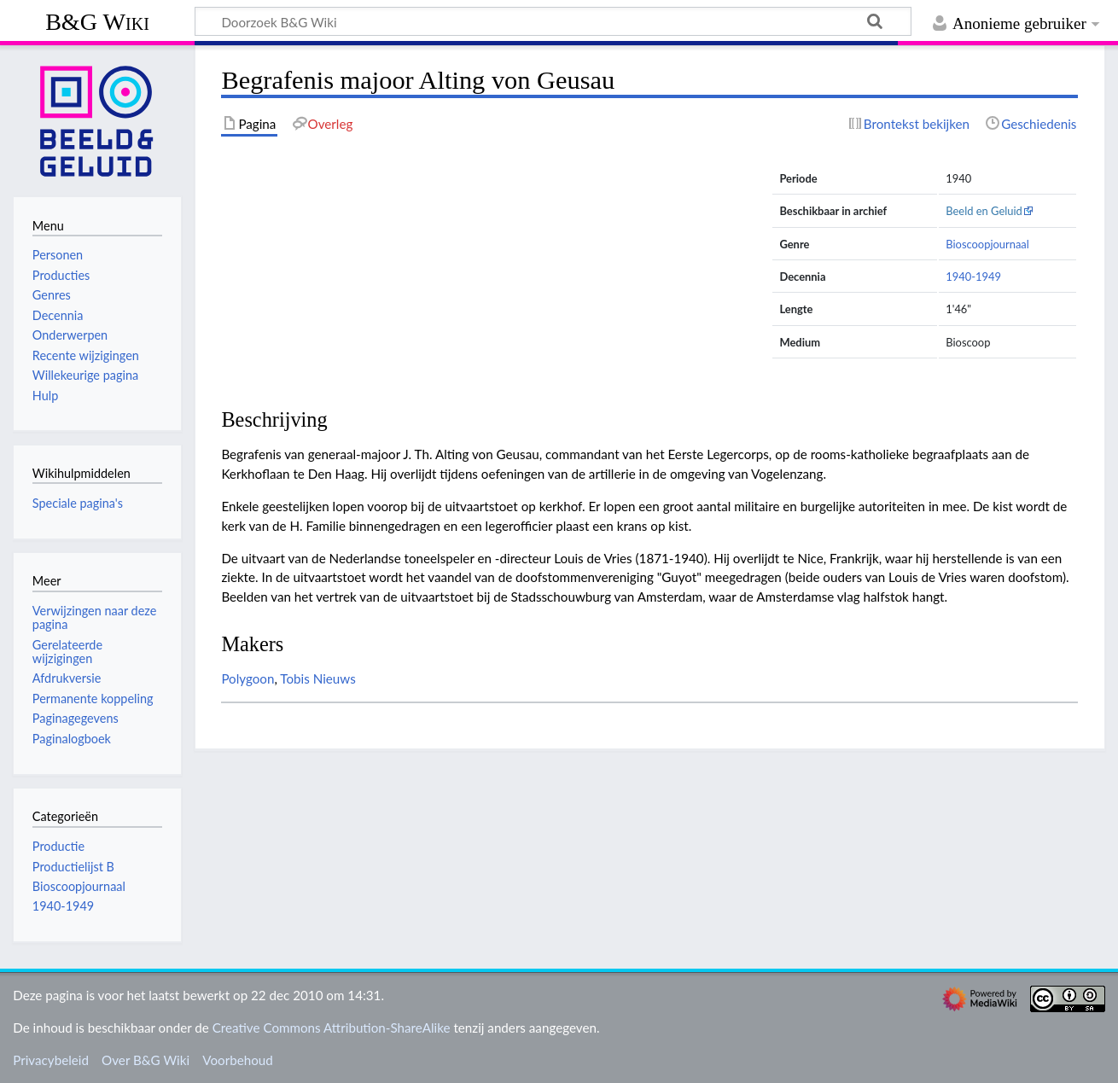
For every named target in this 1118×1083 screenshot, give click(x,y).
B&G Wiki (97, 22)
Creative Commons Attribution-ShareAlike (332, 1027)
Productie (58, 846)
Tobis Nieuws (317, 678)
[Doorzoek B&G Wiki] (553, 21)
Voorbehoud (237, 1060)
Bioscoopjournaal (987, 244)
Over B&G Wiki (145, 1060)
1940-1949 (973, 276)
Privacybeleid (51, 1060)
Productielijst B (73, 866)
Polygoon (247, 678)
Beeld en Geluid (984, 211)
